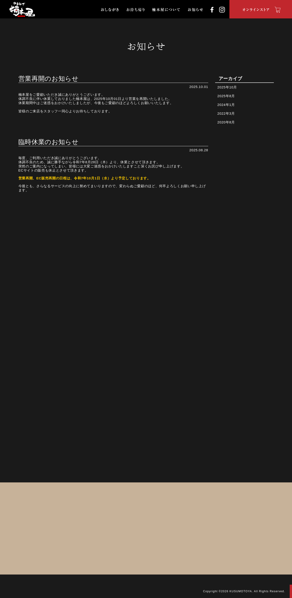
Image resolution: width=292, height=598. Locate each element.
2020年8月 (226, 122)
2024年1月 (226, 105)
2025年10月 (227, 87)
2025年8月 (226, 96)
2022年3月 (226, 113)
